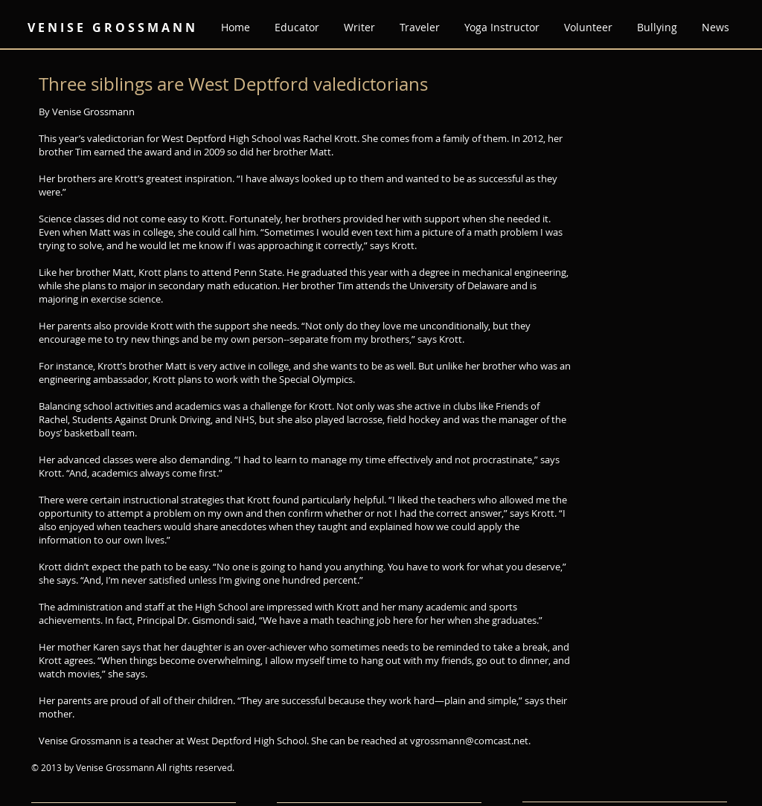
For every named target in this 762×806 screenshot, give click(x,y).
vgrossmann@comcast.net (469, 740)
